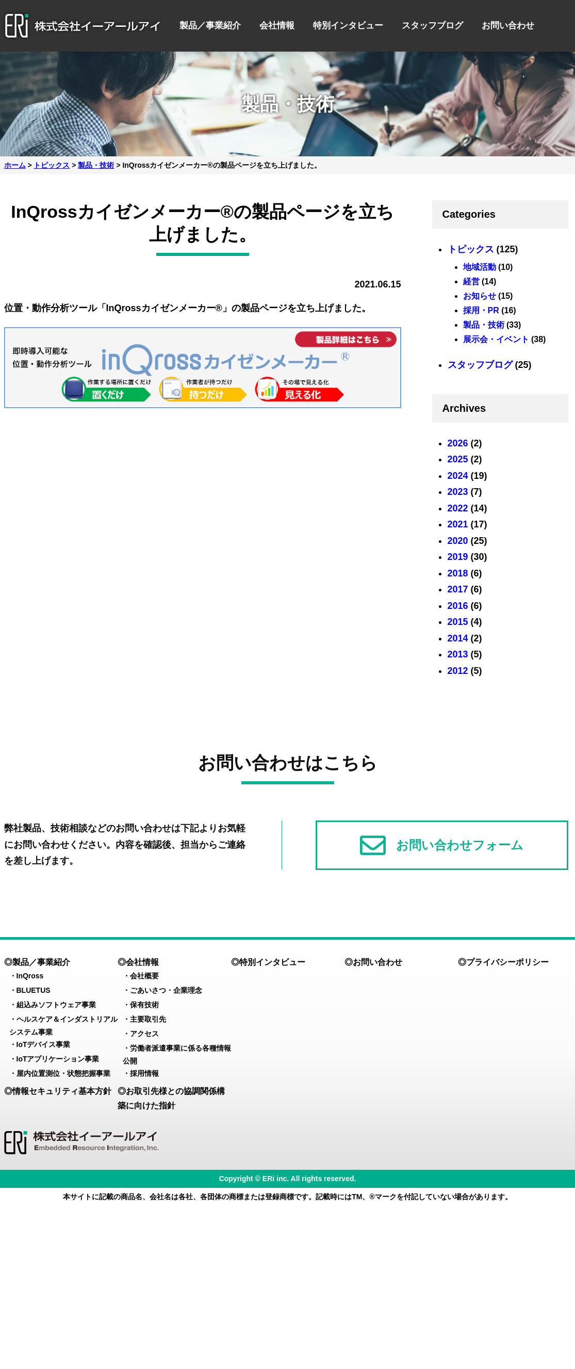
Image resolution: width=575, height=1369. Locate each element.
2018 (458, 573)
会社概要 (144, 976)
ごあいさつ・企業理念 (166, 990)
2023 (458, 492)
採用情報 (144, 1073)
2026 (458, 443)
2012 (458, 671)
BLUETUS (34, 990)
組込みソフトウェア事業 (56, 1005)
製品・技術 (483, 324)
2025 (458, 459)
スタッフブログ (432, 25)
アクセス (144, 1033)
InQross (30, 976)
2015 (458, 622)
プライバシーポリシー (507, 962)
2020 (458, 541)
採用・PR (481, 310)
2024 (458, 476)
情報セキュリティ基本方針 (61, 1091)
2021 (458, 524)
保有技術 (144, 1005)
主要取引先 (148, 1019)
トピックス (471, 249)
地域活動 (479, 267)
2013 (458, 654)
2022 (458, 508)
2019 (458, 557)
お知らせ (479, 296)
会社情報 (276, 25)
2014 (458, 638)
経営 (471, 281)
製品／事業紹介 (210, 25)
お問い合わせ (508, 25)
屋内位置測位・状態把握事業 (63, 1073)
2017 (458, 589)
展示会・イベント (496, 339)
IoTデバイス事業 (44, 1044)
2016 (458, 606)
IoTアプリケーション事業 (58, 1059)
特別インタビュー (348, 25)
